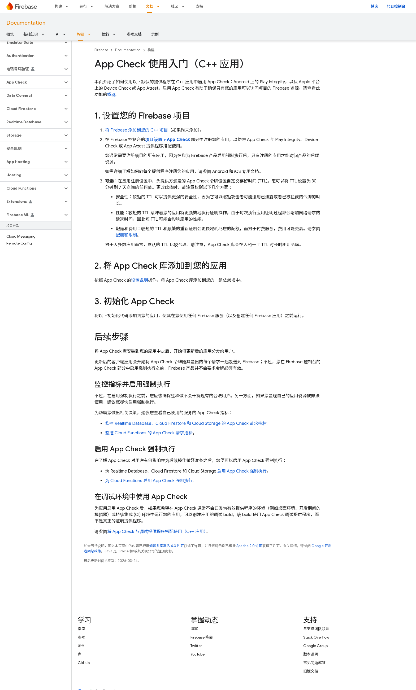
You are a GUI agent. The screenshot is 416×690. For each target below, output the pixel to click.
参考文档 (134, 34)
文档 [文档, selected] (149, 6)
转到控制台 (396, 6)
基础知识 (30, 34)
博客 (374, 6)
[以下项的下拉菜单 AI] (65, 34)
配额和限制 (126, 235)
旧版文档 (310, 671)
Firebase (101, 50)
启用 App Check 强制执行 (242, 471)
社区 (174, 6)
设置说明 (139, 280)
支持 (199, 6)
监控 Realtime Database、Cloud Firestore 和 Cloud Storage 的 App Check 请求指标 (186, 423)
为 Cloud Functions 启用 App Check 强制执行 (149, 480)
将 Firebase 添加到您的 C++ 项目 (136, 130)
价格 (132, 6)
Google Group (315, 645)
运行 (83, 6)
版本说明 (310, 654)
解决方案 (112, 6)
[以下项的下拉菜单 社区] (184, 6)
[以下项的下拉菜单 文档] (159, 6)
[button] (31, 42)
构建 (58, 6)
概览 (10, 34)
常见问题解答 (314, 662)
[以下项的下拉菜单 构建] (68, 6)
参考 (81, 637)
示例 (155, 34)
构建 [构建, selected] (80, 34)
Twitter (196, 645)
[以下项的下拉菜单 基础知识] (44, 34)
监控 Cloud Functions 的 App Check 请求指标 (149, 433)
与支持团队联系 (316, 628)
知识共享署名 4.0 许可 (166, 546)
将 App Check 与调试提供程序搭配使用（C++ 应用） (156, 531)
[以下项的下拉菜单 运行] (93, 6)
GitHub (84, 662)
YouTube (197, 654)
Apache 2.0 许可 (249, 546)
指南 (81, 628)
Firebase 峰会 (201, 637)
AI (57, 34)
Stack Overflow (316, 637)
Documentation (25, 23)
